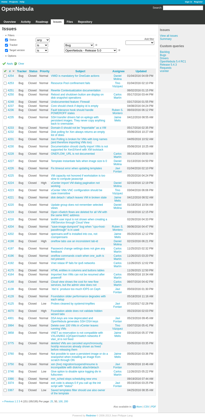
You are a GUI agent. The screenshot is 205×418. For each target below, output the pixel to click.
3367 (11, 390)
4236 (11, 110)
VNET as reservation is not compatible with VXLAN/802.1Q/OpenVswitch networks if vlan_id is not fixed (77, 336)
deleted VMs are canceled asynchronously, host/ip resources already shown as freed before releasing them (77, 346)
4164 (11, 274)
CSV (146, 406)
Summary (166, 39)
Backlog (165, 52)
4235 (11, 117)
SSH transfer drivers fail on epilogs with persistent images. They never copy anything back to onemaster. (78, 120)
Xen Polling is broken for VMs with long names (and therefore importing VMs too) (79, 141)
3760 (11, 353)
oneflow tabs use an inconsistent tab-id (74, 241)
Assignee (118, 71)
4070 (11, 311)
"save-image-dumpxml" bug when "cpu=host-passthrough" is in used (78, 228)
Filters (11, 35)
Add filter (149, 39)
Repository (85, 21)
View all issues (169, 35)
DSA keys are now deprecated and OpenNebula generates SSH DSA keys (74, 320)
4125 (11, 303)
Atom (139, 406)
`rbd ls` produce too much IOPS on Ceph (75, 289)
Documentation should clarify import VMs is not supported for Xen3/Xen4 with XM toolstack (79, 148)
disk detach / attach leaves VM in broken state (79, 197)
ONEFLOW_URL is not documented (73, 153)
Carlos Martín (118, 96)
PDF (153, 406)
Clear (21, 63)
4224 (11, 183)
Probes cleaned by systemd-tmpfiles (73, 303)
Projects (13, 1)
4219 (11, 212)
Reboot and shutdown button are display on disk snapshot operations (77, 96)
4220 (11, 204)
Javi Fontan (117, 170)
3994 (11, 325)
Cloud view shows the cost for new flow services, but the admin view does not (74, 283)
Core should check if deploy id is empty (74, 106)
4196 (11, 255)
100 (61, 401)
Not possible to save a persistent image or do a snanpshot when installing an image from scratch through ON (79, 357)
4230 (11, 146)
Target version (17, 50)
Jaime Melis (117, 119)
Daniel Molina (117, 77)
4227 (11, 161)
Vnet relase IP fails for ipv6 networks (73, 263)
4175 (11, 270)
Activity (26, 21)
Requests (166, 67)
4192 (11, 263)
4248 (11, 101)
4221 (11, 197)
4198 (11, 241)
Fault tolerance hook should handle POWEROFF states (72, 111)
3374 (11, 383)
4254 (11, 75)
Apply (10, 63)
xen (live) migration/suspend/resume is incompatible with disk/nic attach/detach (75, 366)
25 (51, 401)
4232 (11, 131)
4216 (11, 219)
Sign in (188, 1)
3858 (11, 332)
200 (66, 401)
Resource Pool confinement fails (70, 83)
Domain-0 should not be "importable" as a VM (78, 127)
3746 (11, 371)
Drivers (164, 58)
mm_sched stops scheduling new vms (74, 378)
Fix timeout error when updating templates (76, 168)
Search (157, 7)
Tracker (13, 45)
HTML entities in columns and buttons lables (77, 270)
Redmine (91, 415)
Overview (10, 21)
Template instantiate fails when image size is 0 (79, 161)
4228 (11, 153)
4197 (11, 248)
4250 (11, 94)
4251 (11, 90)
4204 (11, 226)
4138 (11, 289)
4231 (11, 139)
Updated (141, 71)
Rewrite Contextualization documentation (75, 90)
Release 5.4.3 (168, 64)
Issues (57, 21)
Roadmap (42, 21)
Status (12, 39)
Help (22, 1)
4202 (11, 234)
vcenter (164, 71)
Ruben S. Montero (117, 111)
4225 (11, 175)
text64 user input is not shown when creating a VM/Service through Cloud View (79, 221)
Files (70, 21)
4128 (11, 296)
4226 (11, 168)
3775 (11, 343)
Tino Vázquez (117, 85)
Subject (80, 71)
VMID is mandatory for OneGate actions (75, 75)
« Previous (8, 401)
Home (4, 1)
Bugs (163, 55)
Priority (44, 71)
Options (12, 55)
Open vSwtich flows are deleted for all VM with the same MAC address (79, 213)
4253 (11, 83)
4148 (11, 281)
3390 (11, 378)
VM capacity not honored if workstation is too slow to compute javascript (78, 177)
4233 (11, 127)
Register (198, 1)
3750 (11, 364)
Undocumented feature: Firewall (70, 101)
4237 (11, 106)
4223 (11, 190)
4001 (11, 318)
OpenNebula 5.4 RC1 (173, 61)
